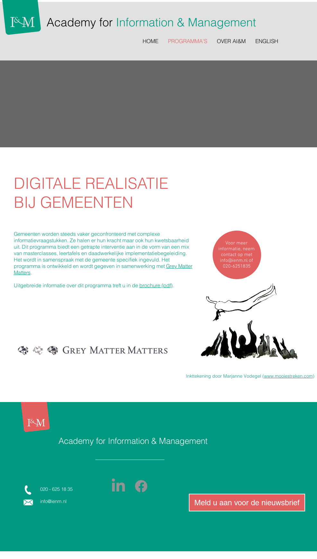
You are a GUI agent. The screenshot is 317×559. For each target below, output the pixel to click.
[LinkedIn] (118, 486)
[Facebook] (141, 486)
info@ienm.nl (234, 260)
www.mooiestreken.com (288, 376)
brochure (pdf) (155, 285)
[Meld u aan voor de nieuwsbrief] (247, 502)
